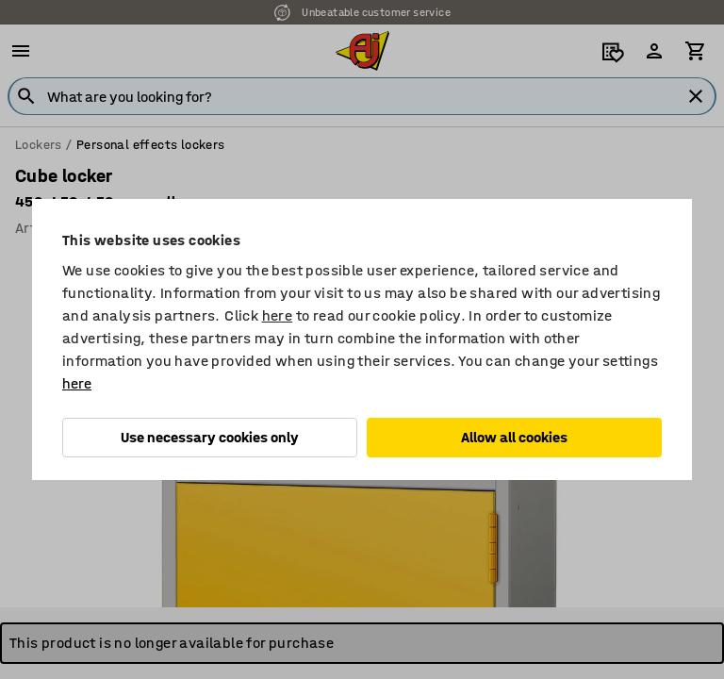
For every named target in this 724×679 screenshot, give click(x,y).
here (277, 315)
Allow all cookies (514, 437)
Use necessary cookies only (210, 437)
